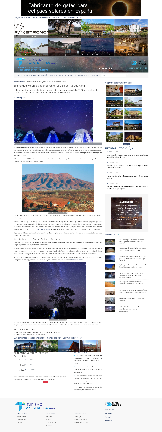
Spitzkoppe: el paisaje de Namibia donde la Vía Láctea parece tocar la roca (133, 266)
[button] (20, 120)
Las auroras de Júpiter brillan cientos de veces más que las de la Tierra (132, 249)
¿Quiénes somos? (22, 417)
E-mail (23, 365)
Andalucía (109, 413)
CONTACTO (96, 75)
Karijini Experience (77, 260)
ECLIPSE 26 (53, 75)
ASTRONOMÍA (43, 75)
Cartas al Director (51, 422)
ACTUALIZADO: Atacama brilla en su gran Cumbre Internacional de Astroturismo (131, 309)
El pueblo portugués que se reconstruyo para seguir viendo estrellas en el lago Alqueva (132, 258)
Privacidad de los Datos (81, 422)
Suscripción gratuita (138, 68)
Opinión (22, 370)
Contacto (19, 422)
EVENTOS (62, 75)
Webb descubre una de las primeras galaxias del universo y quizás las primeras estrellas (131, 275)
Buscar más (126, 144)
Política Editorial (21, 419)
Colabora (48, 419)
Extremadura (110, 410)
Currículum (49, 425)
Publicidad (49, 417)
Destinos (21, 82)
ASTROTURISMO (30, 75)
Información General (80, 419)
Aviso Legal (77, 417)
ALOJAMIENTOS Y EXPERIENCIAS (79, 75)
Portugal (108, 417)
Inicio (20, 75)
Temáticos (109, 421)
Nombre (22, 360)
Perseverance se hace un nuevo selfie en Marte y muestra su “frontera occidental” (133, 291)
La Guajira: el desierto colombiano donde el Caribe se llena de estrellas (131, 283)
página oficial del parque (43, 229)
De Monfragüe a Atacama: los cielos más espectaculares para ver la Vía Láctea (131, 242)
